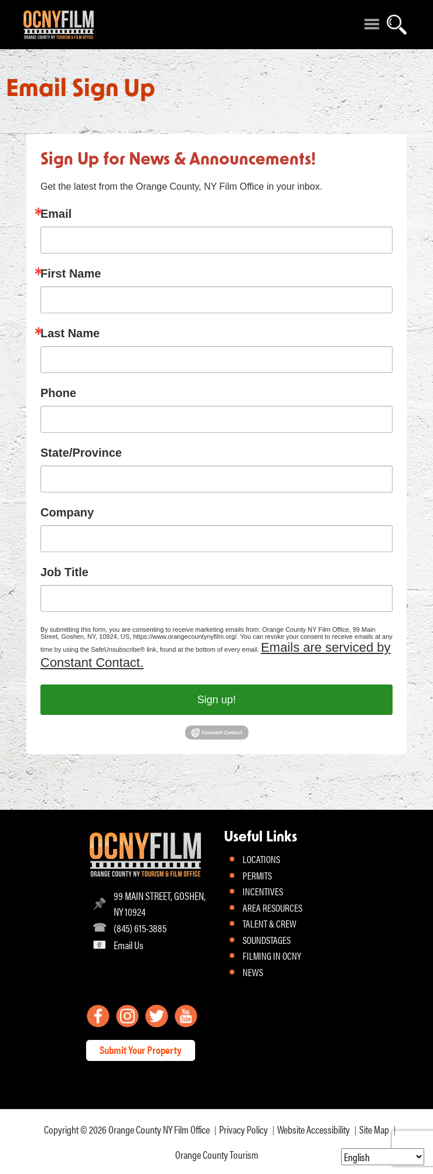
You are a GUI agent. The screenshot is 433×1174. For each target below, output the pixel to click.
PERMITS (257, 875)
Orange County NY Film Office (159, 1129)
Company (67, 512)
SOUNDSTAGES (267, 940)
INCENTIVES (263, 891)
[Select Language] (382, 1156)
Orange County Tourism (216, 1154)
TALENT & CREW (269, 923)
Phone (58, 393)
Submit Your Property (141, 1049)
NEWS (253, 972)
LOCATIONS (261, 859)
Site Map (374, 1129)
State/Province (81, 452)
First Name (70, 273)
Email (55, 214)
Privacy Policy (243, 1129)
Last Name (70, 333)
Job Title (64, 572)
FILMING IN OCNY (272, 956)
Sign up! (216, 700)
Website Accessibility (313, 1129)
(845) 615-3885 (140, 927)
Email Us (129, 944)
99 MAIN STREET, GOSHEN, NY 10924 (160, 903)
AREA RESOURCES (272, 908)
